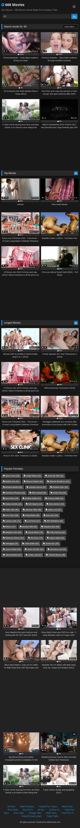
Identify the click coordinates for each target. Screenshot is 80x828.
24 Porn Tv (54, 810)
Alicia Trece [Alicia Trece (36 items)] (12, 476)
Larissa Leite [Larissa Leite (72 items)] (12, 521)
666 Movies (12, 4)
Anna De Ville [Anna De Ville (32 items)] (55, 476)
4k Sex (41, 810)
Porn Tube (19, 813)
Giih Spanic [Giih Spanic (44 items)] (35, 504)
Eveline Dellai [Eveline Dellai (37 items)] (33, 498)
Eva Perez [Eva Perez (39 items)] (11, 498)
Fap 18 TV (28, 810)
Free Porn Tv (67, 813)
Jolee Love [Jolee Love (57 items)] (54, 510)
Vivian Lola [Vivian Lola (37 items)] (35, 555)
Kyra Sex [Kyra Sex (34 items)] (52, 515)
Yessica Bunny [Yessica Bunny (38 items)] (57, 555)
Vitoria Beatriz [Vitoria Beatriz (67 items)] (13, 555)
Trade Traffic (52, 816)
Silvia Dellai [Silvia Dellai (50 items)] (32, 543)
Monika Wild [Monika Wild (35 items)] (29, 527)
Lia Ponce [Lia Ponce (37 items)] (33, 521)
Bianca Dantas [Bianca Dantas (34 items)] (34, 481)
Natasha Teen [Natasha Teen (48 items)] (13, 532)
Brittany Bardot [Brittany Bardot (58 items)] (13, 487)
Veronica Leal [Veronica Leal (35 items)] (58, 549)
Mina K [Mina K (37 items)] (10, 527)
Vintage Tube (35, 813)
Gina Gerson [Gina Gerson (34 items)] (56, 504)
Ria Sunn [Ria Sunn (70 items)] (37, 538)
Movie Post (67, 806)
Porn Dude (13, 810)
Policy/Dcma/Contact (32, 816)
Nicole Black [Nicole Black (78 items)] (35, 532)
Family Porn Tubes (48, 806)
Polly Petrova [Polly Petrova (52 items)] (57, 532)
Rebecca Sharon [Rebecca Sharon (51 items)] (14, 538)
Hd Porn (11, 806)
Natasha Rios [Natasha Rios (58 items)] (51, 527)
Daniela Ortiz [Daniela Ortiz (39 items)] (60, 487)
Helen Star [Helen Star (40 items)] (12, 510)
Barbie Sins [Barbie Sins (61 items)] (12, 481)
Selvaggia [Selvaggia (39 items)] (11, 543)
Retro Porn (51, 813)
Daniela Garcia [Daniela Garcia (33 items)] (37, 487)
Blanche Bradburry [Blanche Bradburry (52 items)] (59, 481)
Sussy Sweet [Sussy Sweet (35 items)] (13, 549)
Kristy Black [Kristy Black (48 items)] (32, 515)
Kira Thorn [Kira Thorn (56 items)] (11, 515)
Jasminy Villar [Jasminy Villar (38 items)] (33, 510)
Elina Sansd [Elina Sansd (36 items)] (39, 493)
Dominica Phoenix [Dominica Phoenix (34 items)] (15, 493)
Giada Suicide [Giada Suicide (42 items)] (13, 504)
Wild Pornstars (27, 806)
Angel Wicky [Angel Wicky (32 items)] (33, 476)
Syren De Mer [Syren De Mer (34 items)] (35, 549)
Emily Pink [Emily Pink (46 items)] (59, 493)
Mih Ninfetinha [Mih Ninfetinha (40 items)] (55, 521)
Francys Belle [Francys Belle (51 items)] (55, 498)
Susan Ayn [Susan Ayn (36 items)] (52, 543)
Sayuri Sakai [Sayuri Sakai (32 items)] (56, 538)
